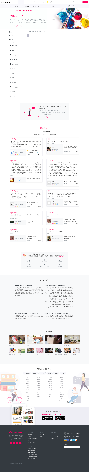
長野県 (38, 385)
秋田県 (27, 385)
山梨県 (38, 383)
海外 (62, 398)
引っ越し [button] (27, 6)
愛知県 (38, 392)
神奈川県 (42, 373)
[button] (74, 2)
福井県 (38, 381)
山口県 (50, 392)
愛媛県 (61, 377)
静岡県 (38, 390)
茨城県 (27, 392)
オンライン (61, 400)
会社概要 (30, 434)
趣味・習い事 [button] (41, 6)
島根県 (50, 385)
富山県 (38, 377)
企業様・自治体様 (32, 448)
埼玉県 (49, 373)
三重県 (38, 394)
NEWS (41, 436)
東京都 (34, 373)
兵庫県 (50, 377)
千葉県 (27, 398)
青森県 (27, 379)
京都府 (63, 373)
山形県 (27, 387)
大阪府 (56, 373)
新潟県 (27, 400)
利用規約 (30, 436)
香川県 (50, 396)
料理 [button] (53, 6)
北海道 (27, 377)
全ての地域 (26, 373)
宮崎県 (61, 392)
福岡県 (61, 381)
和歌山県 (50, 381)
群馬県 (27, 396)
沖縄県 (61, 396)
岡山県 (50, 387)
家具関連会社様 (31, 450)
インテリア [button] (33, 6)
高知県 (61, 379)
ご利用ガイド (54, 434)
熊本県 (61, 387)
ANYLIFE (42, 434)
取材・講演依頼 (31, 452)
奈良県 (50, 379)
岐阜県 (38, 387)
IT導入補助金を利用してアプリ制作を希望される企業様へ (32, 456)
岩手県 (27, 381)
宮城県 (27, 383)
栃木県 (27, 394)
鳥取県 (50, 383)
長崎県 (61, 385)
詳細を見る (61, 256)
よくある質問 (54, 436)
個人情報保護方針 (32, 442)
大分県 (61, 390)
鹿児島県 (62, 394)
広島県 (50, 390)
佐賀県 (61, 383)
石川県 (38, 379)
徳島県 (50, 394)
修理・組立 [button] (16, 6)
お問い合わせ (54, 438)
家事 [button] (22, 6)
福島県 (27, 390)
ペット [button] (48, 6)
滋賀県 (38, 396)
